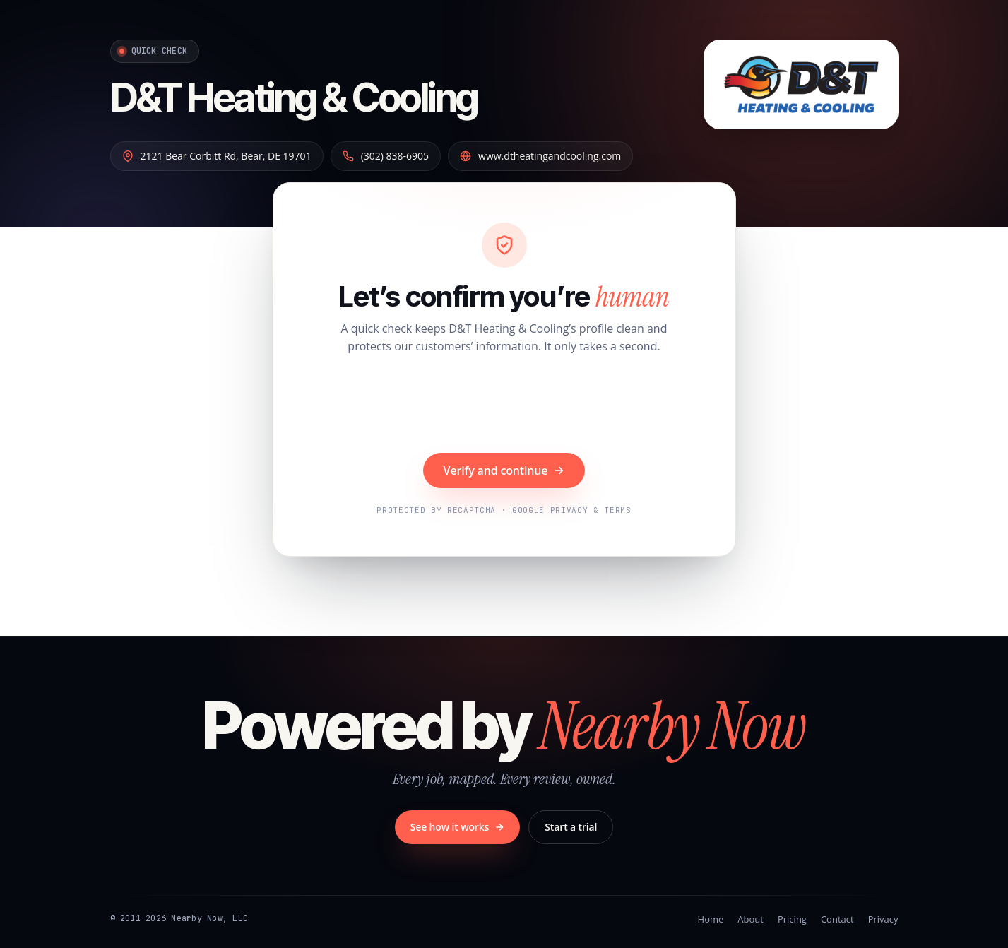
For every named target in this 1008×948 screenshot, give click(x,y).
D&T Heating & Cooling (294, 97)
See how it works (457, 827)
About (750, 919)
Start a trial (571, 827)
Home (711, 919)
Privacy (883, 919)
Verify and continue (504, 470)
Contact (837, 919)
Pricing (792, 919)
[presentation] (504, 405)
